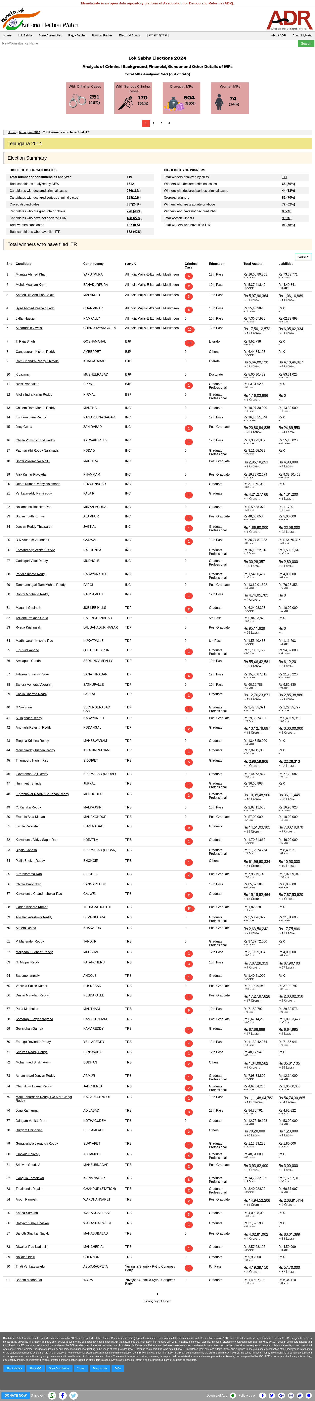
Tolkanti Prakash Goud (32, 618)
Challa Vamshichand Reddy (35, 440)
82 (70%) (288, 197)
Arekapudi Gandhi (28, 661)
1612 (130, 184)
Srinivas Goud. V (28, 1165)
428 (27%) (134, 218)
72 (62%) (288, 204)
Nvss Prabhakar (27, 384)
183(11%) (134, 197)
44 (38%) (288, 190)
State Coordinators (59, 1368)
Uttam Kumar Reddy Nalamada (38, 484)
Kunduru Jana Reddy (31, 417)
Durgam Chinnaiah (29, 1130)
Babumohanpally (28, 975)
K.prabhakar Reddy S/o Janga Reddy (42, 794)
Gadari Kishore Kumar (31, 907)
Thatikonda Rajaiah (29, 1188)
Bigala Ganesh (26, 850)
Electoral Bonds (129, 35)
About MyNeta (302, 35)
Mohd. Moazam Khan (31, 284)
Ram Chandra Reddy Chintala (37, 361)
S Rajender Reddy (29, 718)
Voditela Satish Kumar (31, 986)
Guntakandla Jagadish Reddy (37, 1143)
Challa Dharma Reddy (31, 694)
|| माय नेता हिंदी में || (157, 35)
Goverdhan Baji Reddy (32, 774)
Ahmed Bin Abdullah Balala (35, 295)
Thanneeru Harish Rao (32, 760)
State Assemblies (50, 35)
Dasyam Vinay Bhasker (32, 1223)
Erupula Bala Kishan (30, 817)
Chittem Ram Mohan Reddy (35, 408)
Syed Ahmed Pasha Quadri (35, 308)
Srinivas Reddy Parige (31, 1052)
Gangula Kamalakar (30, 1178)
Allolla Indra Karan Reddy (34, 394)
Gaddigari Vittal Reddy (32, 561)
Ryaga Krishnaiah (28, 627)
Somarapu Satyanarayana (34, 1019)
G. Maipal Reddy (28, 962)
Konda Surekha (27, 1213)
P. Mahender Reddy (30, 941)
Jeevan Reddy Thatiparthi (34, 526)
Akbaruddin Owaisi (29, 328)
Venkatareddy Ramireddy (34, 493)
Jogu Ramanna (27, 1110)
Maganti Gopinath (28, 607)
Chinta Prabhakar (28, 884)
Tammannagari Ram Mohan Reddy (40, 584)
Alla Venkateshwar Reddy (34, 917)
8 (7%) (286, 211)
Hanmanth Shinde (28, 783)
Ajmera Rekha (26, 928)
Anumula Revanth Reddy (33, 727)
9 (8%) (286, 218)
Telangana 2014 (29, 132)
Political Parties (102, 35)
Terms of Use (100, 1368)
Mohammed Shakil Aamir (33, 1062)
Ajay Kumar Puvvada (31, 474)
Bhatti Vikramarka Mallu (33, 461)
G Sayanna (24, 707)
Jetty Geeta (24, 426)
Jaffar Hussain (26, 318)
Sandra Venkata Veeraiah (34, 684)
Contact (81, 1368)
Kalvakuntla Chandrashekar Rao (39, 893)
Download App (217, 1395)
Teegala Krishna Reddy (32, 740)
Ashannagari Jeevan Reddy (35, 1075)
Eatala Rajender (27, 826)
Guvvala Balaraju (28, 1154)
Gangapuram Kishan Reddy (35, 351)
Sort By (303, 256)
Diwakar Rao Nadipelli (31, 1246)
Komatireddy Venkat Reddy (35, 550)
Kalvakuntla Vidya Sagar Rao (36, 839)
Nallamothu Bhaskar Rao (33, 507)
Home (7, 35)
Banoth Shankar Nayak (32, 1233)
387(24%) (134, 204)
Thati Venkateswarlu (30, 1266)
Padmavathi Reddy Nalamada (37, 450)
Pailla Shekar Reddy (30, 860)
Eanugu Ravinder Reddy (33, 1042)
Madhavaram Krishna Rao (34, 640)
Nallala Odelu (25, 1257)
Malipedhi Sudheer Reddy (34, 952)
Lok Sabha (25, 35)
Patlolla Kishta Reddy (31, 574)
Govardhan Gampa (29, 1028)
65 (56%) (288, 184)
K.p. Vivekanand (27, 650)
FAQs (118, 1368)
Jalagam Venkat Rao (30, 1120)
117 (284, 177)
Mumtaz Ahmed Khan (31, 274)
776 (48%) (134, 211)
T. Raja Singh (25, 341)
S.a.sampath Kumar (30, 516)
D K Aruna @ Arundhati (32, 540)
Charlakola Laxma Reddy (34, 1086)
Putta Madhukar (27, 1009)
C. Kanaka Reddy (28, 807)
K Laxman (23, 374)
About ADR (278, 35)
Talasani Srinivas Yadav (32, 674)
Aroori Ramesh (26, 1199)
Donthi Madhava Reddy (32, 594)
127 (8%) (133, 225)
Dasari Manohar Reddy (32, 995)
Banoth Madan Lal (29, 1280)
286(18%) (134, 190)
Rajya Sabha (77, 35)
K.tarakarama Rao (29, 874)
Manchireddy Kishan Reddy (35, 750)
